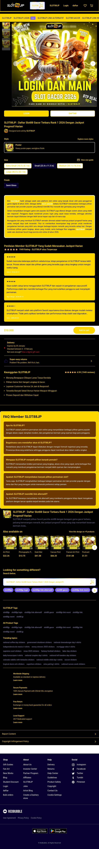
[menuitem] (7, 18)
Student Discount (11, 782)
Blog (5, 777)
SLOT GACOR (47, 204)
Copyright (52, 786)
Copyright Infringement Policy (49, 741)
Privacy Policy (23, 818)
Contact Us (53, 790)
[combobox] (37, 5)
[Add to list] (14, 539)
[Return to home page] (15, 6)
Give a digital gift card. (31, 352)
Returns (51, 769)
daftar (6, 790)
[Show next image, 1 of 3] (92, 63)
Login (5, 786)
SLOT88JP (7, 18)
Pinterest (78, 782)
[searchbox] (49, 582)
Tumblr (77, 777)
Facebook (79, 769)
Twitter (77, 773)
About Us (27, 764)
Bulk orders (8, 795)
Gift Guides (8, 764)
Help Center (53, 773)
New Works (8, 773)
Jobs (25, 786)
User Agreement (9, 818)
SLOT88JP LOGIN (25, 18)
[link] (8, 590)
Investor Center (30, 769)
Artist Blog (28, 790)
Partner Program (30, 773)
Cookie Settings (55, 795)
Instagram (79, 764)
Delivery (51, 764)
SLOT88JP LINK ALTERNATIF (50, 18)
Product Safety (54, 782)
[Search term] (41, 5)
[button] (6, 25)
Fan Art (6, 769)
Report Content (49, 734)
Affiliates (27, 777)
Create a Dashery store (31, 796)
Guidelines (52, 777)
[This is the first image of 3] (15, 63)
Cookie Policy (36, 818)
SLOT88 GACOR (73, 18)
